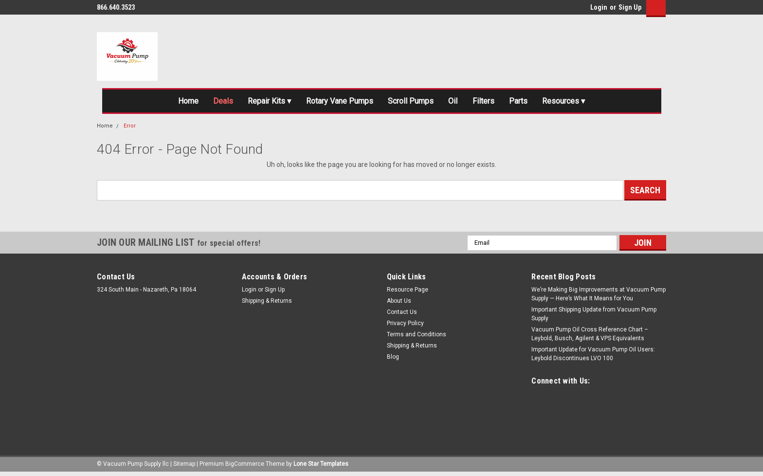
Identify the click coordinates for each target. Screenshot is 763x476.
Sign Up (629, 7)
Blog (393, 359)
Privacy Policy (405, 325)
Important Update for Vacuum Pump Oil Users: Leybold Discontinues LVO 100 (593, 356)
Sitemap (184, 466)
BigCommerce (244, 466)
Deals (209, 102)
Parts (531, 102)
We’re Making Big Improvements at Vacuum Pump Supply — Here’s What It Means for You (598, 296)
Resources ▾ (581, 102)
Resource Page (407, 292)
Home (170, 102)
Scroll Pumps (412, 102)
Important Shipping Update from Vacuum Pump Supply (593, 316)
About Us (399, 303)
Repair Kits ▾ (259, 102)
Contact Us (402, 314)
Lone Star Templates (320, 466)
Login (598, 7)
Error (130, 128)
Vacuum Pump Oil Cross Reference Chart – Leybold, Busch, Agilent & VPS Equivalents (589, 336)
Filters (492, 102)
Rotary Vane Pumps (335, 102)
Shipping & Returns (267, 303)
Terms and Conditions (416, 336)
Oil (459, 102)
